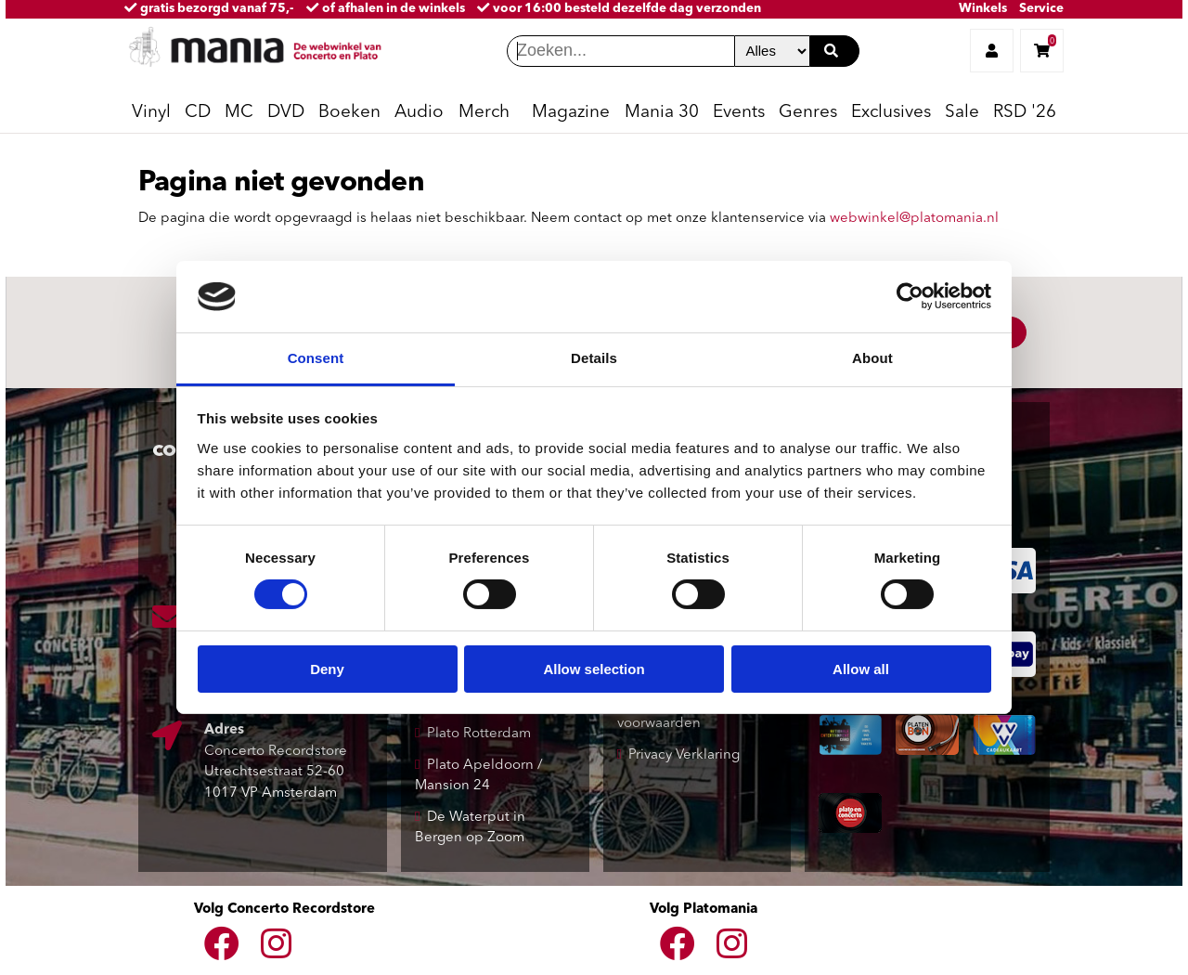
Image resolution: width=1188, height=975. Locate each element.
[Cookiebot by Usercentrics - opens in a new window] (910, 296)
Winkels (983, 9)
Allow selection (593, 669)
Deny (327, 669)
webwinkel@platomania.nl (914, 219)
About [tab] (872, 358)
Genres (808, 113)
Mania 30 (662, 113)
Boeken (349, 113)
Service (1041, 9)
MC (239, 113)
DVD (285, 113)
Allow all (861, 669)
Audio (419, 113)
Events (739, 113)
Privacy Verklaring (684, 755)
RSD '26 (1024, 113)
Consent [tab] (316, 358)
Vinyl (151, 113)
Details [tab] (594, 358)
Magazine (571, 113)
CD (198, 113)
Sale (962, 113)
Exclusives (891, 113)
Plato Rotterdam (479, 734)
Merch (484, 113)
